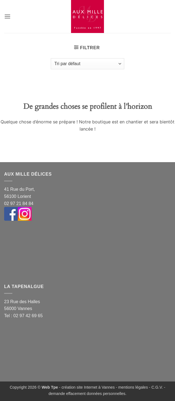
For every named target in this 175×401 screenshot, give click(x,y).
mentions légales (133, 387)
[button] (7, 16)
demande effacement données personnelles (87, 393)
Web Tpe (50, 387)
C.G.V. (157, 387)
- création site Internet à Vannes (86, 387)
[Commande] (87, 63)
